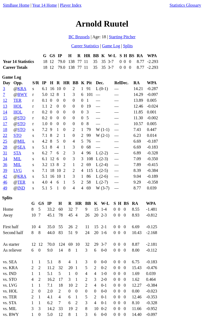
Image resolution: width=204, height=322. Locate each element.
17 (5, 123)
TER (18, 100)
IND (21, 188)
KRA (22, 88)
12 (5, 100)
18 (5, 129)
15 (5, 118)
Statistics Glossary (185, 5)
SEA (22, 147)
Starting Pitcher (122, 37)
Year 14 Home (44, 5)
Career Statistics (85, 46)
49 (5, 188)
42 (5, 176)
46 (5, 182)
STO (22, 118)
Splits (128, 46)
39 (5, 170)
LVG (18, 170)
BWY (22, 94)
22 (5, 135)
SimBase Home (16, 5)
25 (5, 141)
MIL (21, 141)
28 (5, 147)
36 (5, 164)
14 (5, 112)
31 (5, 153)
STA (17, 153)
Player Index (70, 5)
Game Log (111, 46)
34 (5, 158)
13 (5, 106)
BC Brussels (79, 37)
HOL (18, 106)
